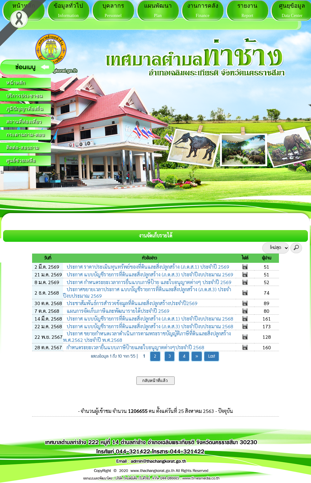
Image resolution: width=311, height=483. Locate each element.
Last (211, 356)
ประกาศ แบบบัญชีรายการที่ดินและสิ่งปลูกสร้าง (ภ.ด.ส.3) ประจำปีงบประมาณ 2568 (149, 326)
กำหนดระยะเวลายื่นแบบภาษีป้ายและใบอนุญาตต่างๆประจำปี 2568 (134, 347)
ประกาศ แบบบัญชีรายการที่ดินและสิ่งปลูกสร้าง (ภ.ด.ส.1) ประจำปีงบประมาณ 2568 (149, 318)
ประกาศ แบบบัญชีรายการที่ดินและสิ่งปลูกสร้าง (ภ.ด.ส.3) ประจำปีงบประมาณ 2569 (149, 274)
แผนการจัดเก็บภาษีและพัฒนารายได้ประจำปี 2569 (117, 311)
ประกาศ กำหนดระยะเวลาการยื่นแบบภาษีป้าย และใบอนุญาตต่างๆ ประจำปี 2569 (148, 282)
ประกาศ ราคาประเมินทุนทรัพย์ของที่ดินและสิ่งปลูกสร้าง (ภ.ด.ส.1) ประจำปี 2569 (147, 266)
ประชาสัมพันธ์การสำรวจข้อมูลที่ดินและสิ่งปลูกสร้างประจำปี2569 (131, 303)
